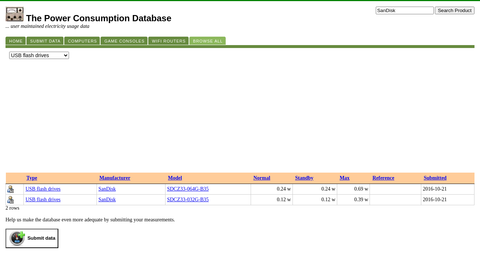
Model (175, 178)
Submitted (435, 178)
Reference (383, 178)
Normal (261, 178)
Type (31, 178)
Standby (304, 178)
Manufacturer (115, 178)
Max (344, 178)
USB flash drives (43, 189)
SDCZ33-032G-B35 (188, 199)
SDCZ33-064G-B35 (188, 189)
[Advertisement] (240, 117)
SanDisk (107, 189)
